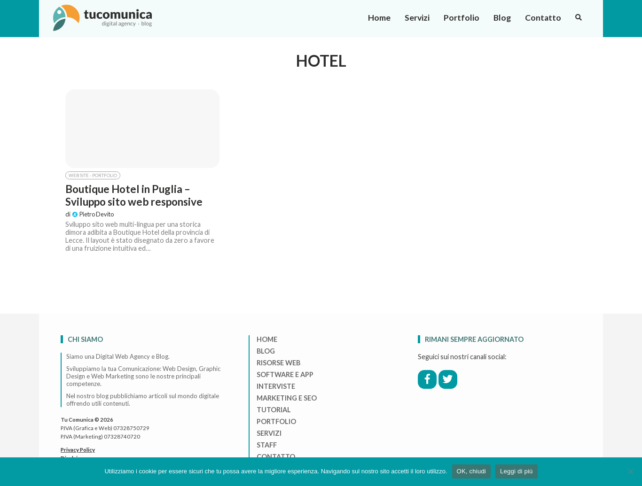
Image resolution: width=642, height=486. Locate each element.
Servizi (417, 18)
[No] (630, 471)
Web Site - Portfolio (93, 175)
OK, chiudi (471, 471)
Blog (502, 18)
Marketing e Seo (287, 398)
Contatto (543, 18)
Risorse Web (278, 363)
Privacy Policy (78, 450)
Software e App (285, 374)
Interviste (276, 386)
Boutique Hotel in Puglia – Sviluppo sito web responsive (134, 195)
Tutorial (274, 410)
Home (379, 18)
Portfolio (461, 18)
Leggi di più (516, 471)
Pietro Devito (93, 214)
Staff (267, 445)
